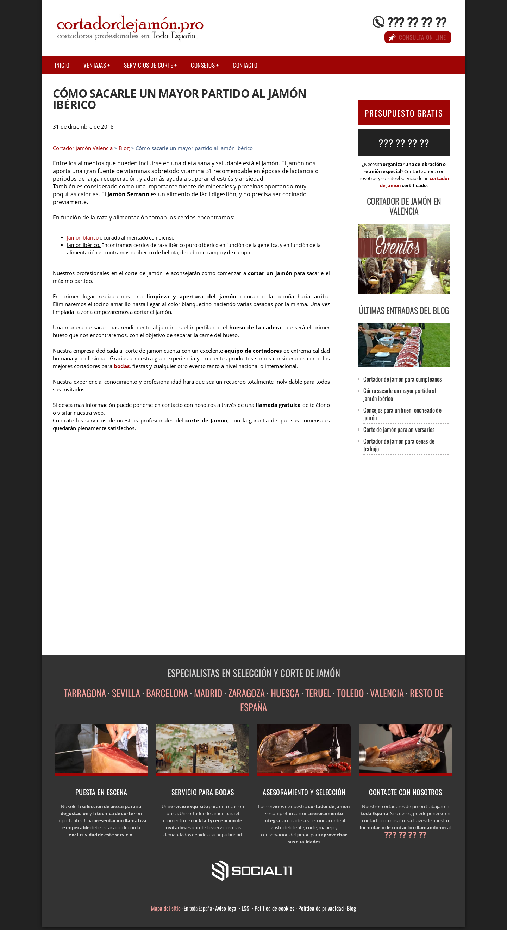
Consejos (203, 65)
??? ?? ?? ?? (416, 21)
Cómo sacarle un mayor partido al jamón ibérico (399, 394)
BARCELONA (167, 693)
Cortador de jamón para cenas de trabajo (398, 444)
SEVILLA (126, 693)
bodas (122, 366)
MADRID (208, 693)
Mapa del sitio (166, 908)
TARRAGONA (85, 693)
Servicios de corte (148, 65)
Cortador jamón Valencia (83, 148)
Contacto (245, 65)
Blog (124, 148)
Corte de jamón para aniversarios (398, 429)
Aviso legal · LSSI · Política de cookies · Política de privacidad (279, 908)
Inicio (62, 65)
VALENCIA (387, 693)
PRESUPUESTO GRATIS (404, 113)
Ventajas (94, 65)
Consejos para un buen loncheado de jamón (402, 413)
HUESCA (285, 693)
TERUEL (318, 693)
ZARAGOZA (246, 693)
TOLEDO (350, 693)
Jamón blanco (83, 237)
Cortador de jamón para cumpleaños (402, 378)
